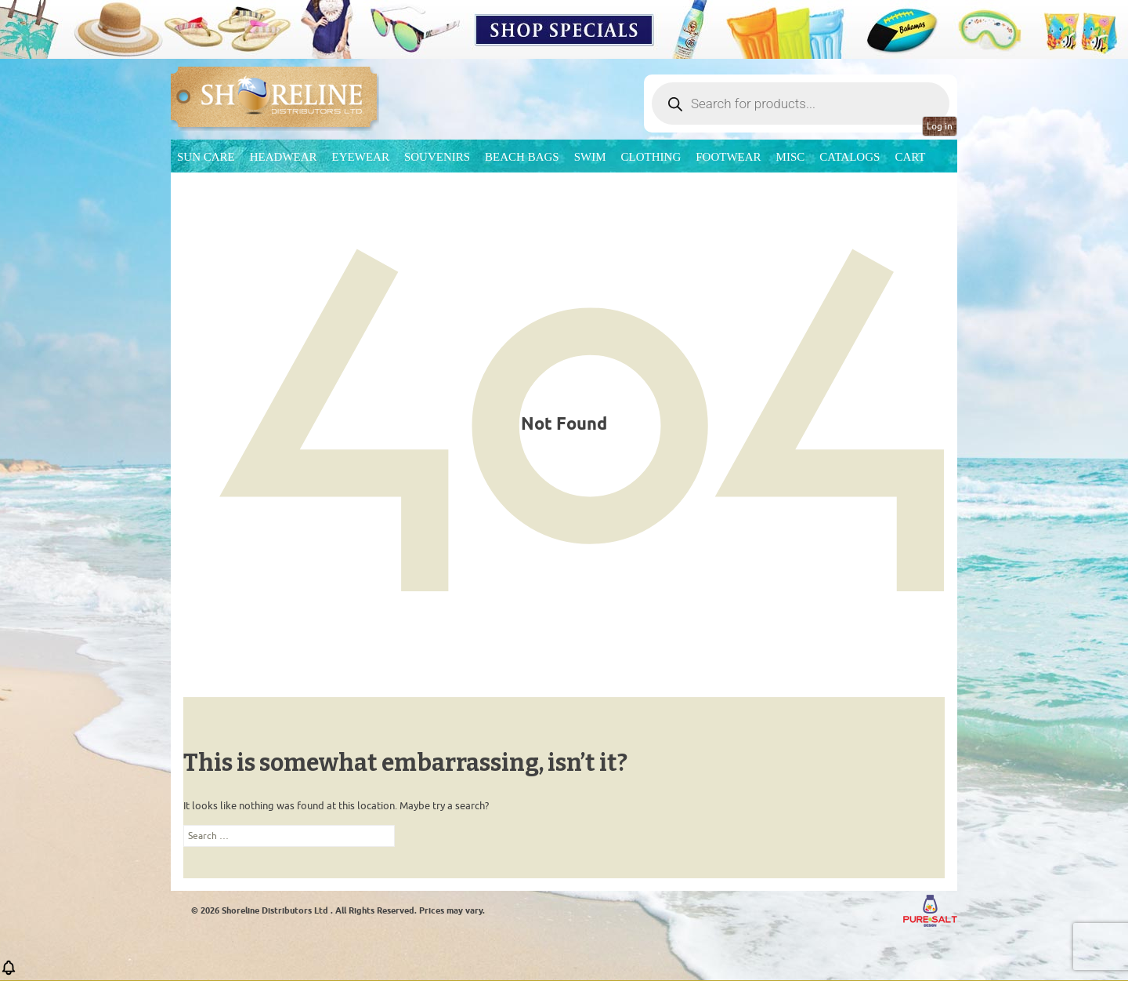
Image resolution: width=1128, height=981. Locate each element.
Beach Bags (522, 157)
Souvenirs (437, 157)
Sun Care (206, 157)
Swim (590, 157)
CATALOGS (849, 157)
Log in (940, 126)
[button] (8, 972)
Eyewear (360, 157)
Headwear (283, 157)
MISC (790, 157)
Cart (910, 157)
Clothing (651, 157)
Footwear (728, 157)
